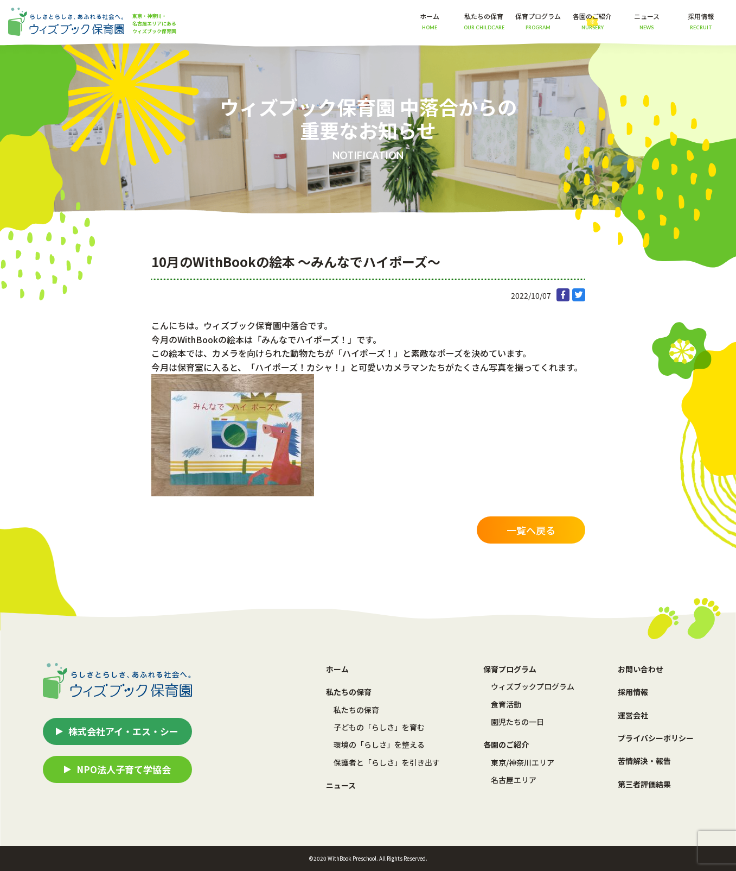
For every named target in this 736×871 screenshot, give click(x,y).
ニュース (647, 20)
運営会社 (633, 715)
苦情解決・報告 (644, 760)
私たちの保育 (356, 709)
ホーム (429, 20)
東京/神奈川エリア (522, 762)
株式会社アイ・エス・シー (123, 731)
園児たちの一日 (517, 721)
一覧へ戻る (531, 530)
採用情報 (701, 20)
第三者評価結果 (644, 784)
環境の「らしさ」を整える (379, 744)
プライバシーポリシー (656, 738)
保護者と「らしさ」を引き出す (387, 762)
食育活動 (506, 704)
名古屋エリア (513, 779)
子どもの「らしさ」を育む (379, 727)
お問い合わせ (640, 669)
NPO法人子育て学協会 (123, 769)
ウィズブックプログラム (532, 686)
